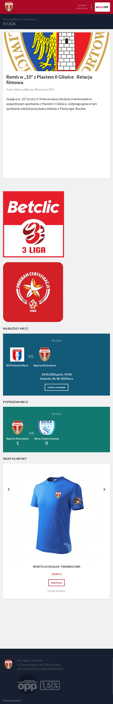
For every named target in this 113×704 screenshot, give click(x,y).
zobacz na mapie (56, 387)
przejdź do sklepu (57, 591)
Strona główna (12, 19)
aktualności (29, 19)
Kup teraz (56, 582)
